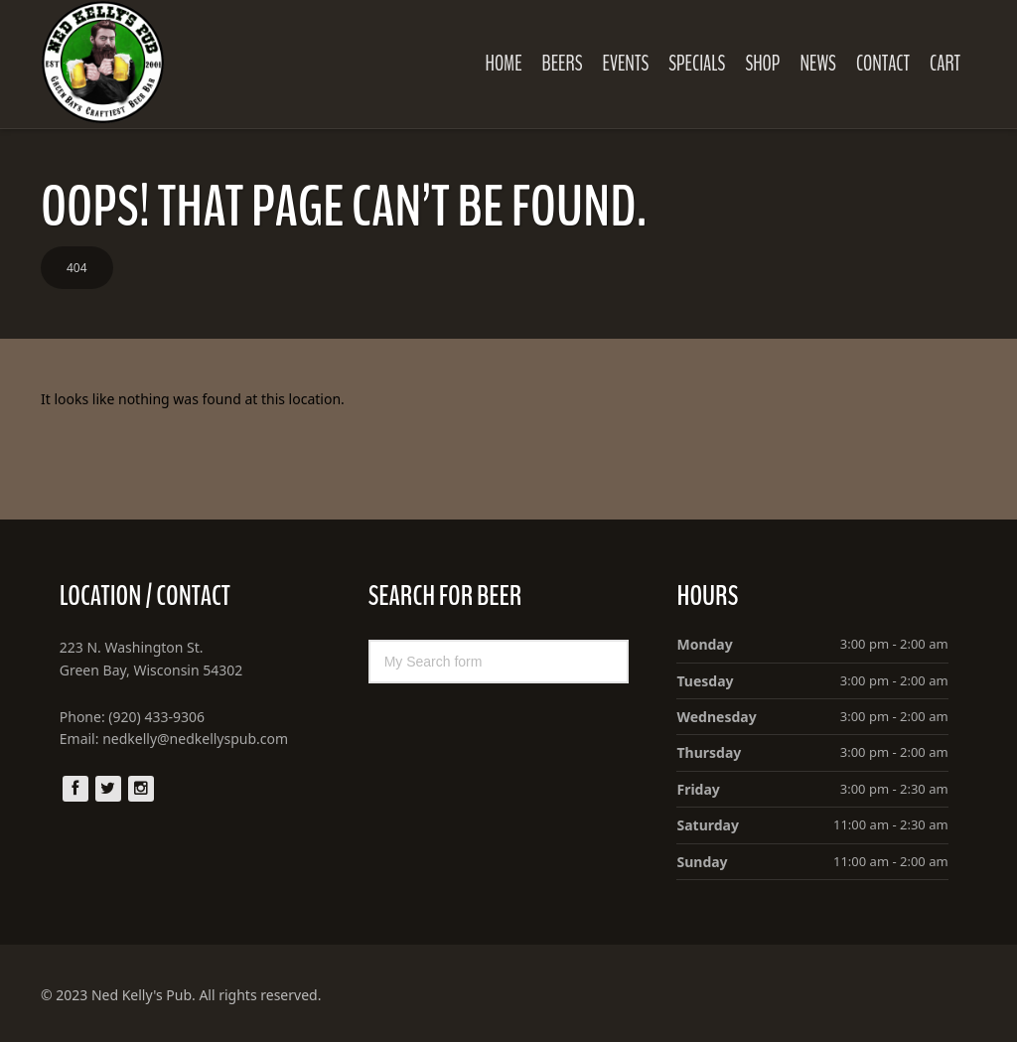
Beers (562, 63)
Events (626, 63)
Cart (945, 63)
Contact (883, 63)
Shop (762, 63)
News (817, 63)
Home (503, 63)
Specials (696, 63)
